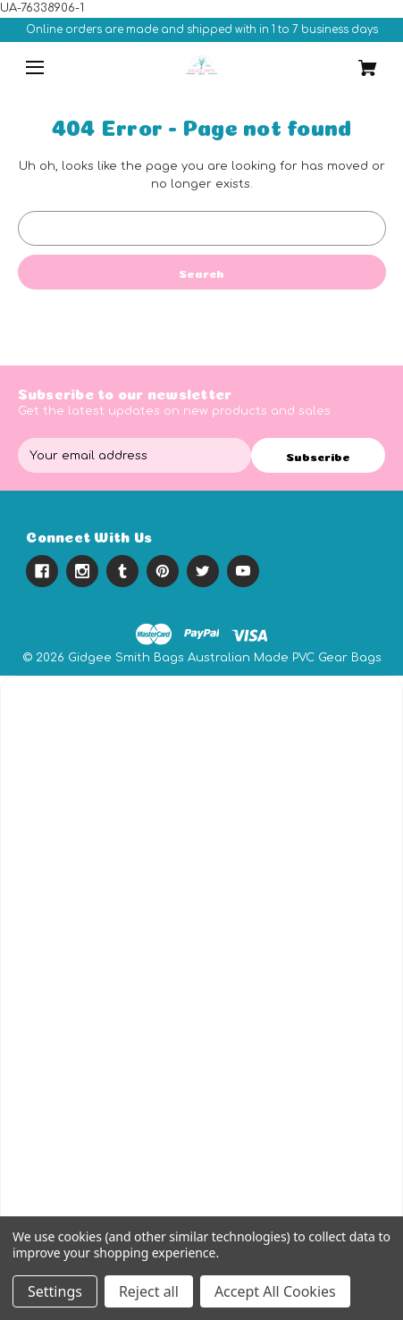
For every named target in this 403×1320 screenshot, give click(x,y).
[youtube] (243, 571)
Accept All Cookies (275, 1291)
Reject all (149, 1291)
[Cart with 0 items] (355, 61)
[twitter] (203, 571)
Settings (55, 1291)
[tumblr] (122, 571)
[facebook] (42, 571)
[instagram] (82, 571)
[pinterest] (162, 571)
